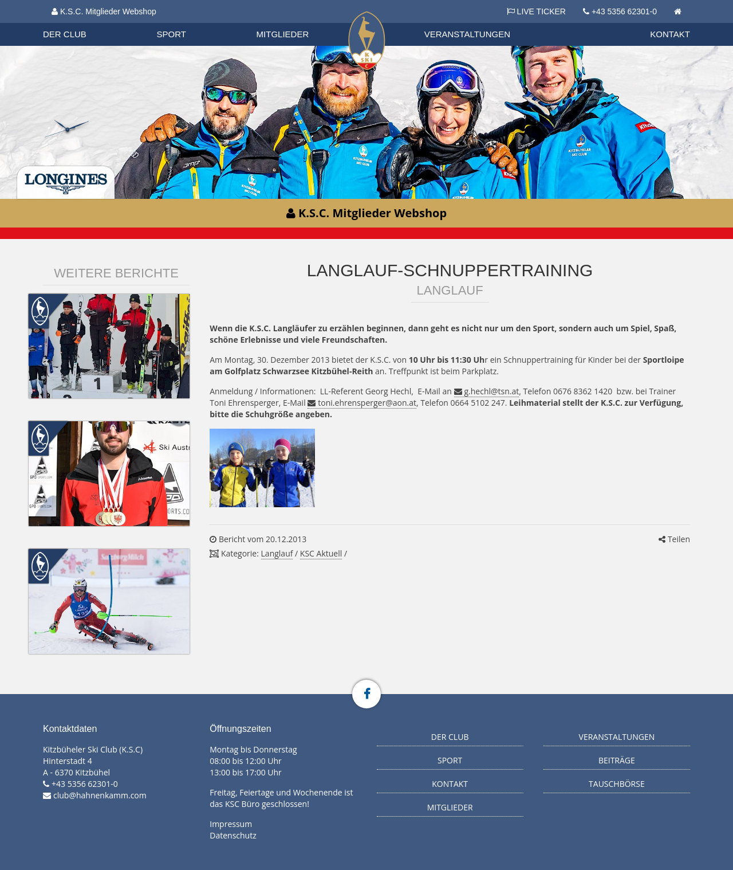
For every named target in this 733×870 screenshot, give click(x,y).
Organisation (76, 22)
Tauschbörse (617, 783)
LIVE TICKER (536, 11)
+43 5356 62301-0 (624, 11)
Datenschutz (233, 835)
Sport (171, 34)
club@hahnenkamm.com (100, 795)
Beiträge (616, 760)
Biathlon (75, 22)
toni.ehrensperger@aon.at (367, 402)
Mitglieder (283, 34)
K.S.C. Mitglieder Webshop (104, 11)
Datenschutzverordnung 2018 (107, 22)
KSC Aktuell (321, 553)
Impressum (231, 823)
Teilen (674, 539)
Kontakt (670, 34)
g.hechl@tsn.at (491, 391)
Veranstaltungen (467, 34)
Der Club (64, 34)
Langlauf (277, 553)
